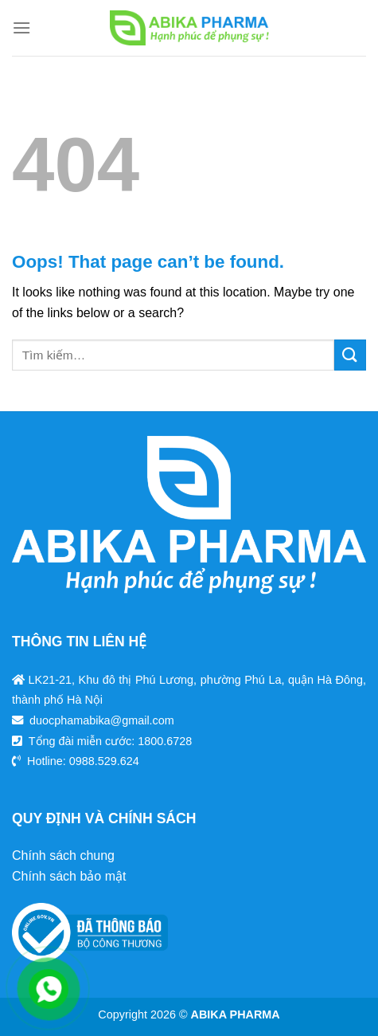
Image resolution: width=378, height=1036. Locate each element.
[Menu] (21, 27)
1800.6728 (165, 741)
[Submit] (350, 355)
